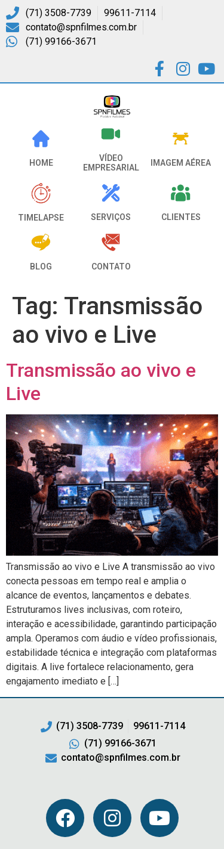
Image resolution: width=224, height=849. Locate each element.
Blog (41, 266)
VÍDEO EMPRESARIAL (111, 163)
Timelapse (41, 217)
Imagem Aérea (181, 163)
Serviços (111, 217)
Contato (111, 266)
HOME (41, 163)
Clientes (181, 217)
